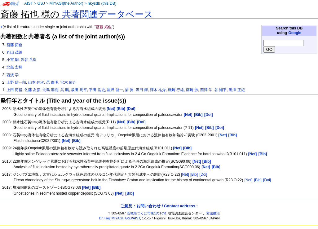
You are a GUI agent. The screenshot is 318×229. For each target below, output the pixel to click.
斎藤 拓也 (14, 45)
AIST (28, 3)
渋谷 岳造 (29, 60)
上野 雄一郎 (16, 82)
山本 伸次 (36, 82)
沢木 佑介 (68, 82)
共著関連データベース (107, 14)
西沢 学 (13, 75)
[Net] (185, 174)
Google (294, 33)
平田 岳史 (97, 90)
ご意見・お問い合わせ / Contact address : (158, 206)
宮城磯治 (213, 213)
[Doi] (203, 174)
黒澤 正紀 (237, 90)
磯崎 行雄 (176, 90)
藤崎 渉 (192, 90)
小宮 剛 (13, 60)
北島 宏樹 (50, 90)
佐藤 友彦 (32, 90)
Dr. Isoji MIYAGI (111, 218)
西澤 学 (206, 90)
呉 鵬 (64, 90)
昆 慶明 (52, 82)
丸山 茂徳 (14, 52)
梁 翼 (129, 90)
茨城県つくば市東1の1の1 (147, 213)
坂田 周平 (79, 90)
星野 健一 (115, 90)
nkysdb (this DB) (102, 3)
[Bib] (194, 174)
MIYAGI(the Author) (66, 3)
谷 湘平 (220, 90)
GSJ (41, 3)
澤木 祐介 (158, 90)
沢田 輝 (142, 90)
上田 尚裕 (14, 90)
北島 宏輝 (14, 67)
